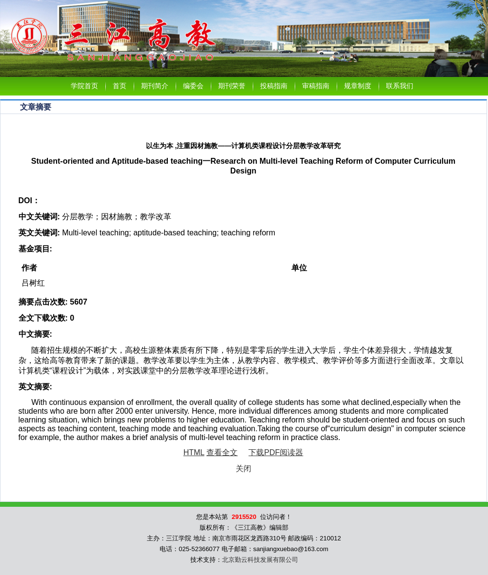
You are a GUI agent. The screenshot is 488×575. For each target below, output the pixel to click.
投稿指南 (273, 86)
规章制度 (357, 86)
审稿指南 (315, 86)
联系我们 (399, 86)
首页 (119, 86)
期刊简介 (154, 86)
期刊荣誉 (231, 86)
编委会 (193, 86)
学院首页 (84, 86)
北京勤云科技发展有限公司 (260, 559)
